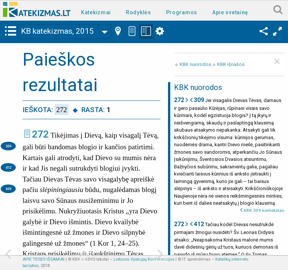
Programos (181, 12)
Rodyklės (138, 12)
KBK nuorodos (195, 64)
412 (8, 167)
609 (8, 189)
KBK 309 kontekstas (264, 210)
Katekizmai (96, 12)
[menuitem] (97, 11)
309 (8, 146)
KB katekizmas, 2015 (57, 31)
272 (40, 134)
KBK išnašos (230, 64)
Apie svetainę (230, 12)
